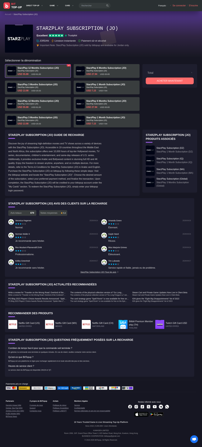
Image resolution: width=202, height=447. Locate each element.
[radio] (16, 224)
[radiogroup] (20, 224)
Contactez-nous (35, 411)
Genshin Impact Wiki (13, 405)
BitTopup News (11, 416)
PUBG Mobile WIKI (13, 414)
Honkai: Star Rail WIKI (14, 408)
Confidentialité (79, 408)
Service (77, 405)
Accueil (8, 14)
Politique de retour (59, 405)
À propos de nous (36, 405)
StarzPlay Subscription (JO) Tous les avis (99, 272)
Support (32, 408)
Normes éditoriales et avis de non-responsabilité (92, 411)
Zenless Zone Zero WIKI (15, 411)
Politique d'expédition (61, 408)
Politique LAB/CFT (60, 411)
